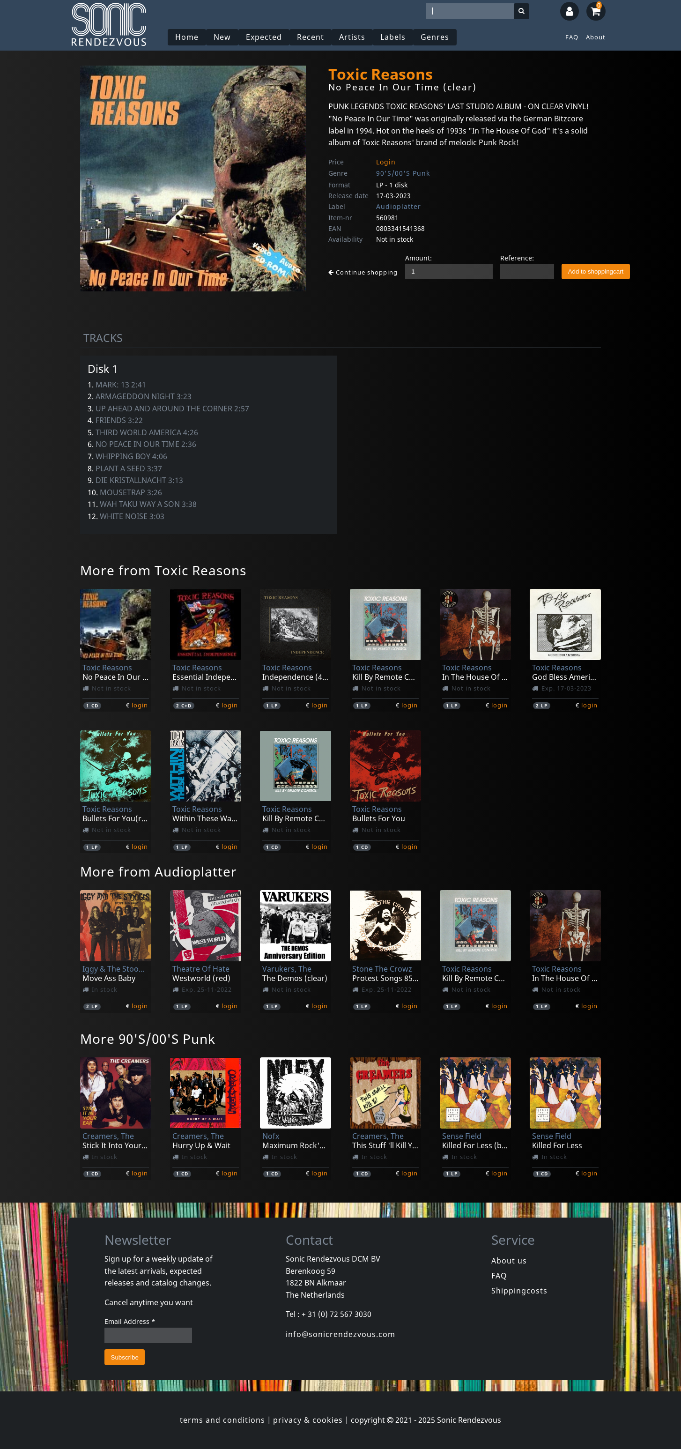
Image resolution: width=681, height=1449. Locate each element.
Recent (310, 37)
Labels (393, 37)
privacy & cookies (308, 1420)
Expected (264, 37)
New (222, 37)
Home (187, 37)
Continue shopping (363, 272)
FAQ (571, 37)
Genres (435, 37)
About (596, 37)
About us (509, 1261)
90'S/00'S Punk (403, 173)
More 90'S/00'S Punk (147, 1039)
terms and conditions (222, 1420)
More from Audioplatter (158, 871)
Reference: (517, 257)
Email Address (129, 1321)
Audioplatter (398, 206)
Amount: (418, 257)
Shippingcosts (519, 1291)
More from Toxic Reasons (163, 570)
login (140, 705)
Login (386, 161)
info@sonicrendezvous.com (340, 1334)
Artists (352, 37)
